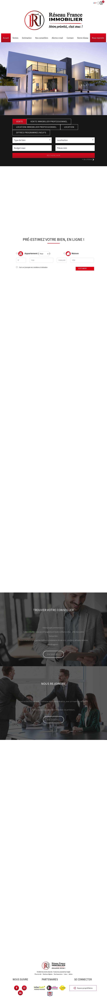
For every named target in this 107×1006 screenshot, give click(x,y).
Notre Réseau (82, 38)
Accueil (6, 38)
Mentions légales (47, 974)
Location (69, 127)
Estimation (27, 38)
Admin (70, 974)
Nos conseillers (41, 38)
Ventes (15, 38)
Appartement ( (27, 253)
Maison (72, 253)
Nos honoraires (58, 974)
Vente (19, 121)
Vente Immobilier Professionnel (48, 121)
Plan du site (38, 974)
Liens (65, 974)
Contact (70, 38)
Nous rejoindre (98, 38)
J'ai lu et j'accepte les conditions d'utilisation (33, 267)
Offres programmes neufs (31, 132)
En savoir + (53, 654)
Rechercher (53, 155)
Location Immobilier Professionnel (36, 127)
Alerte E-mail (57, 38)
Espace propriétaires (83, 988)
